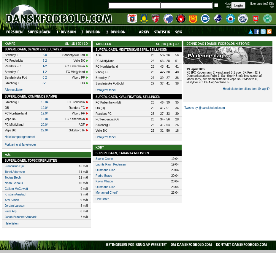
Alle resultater (14, 89)
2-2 (44, 60)
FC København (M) (108, 102)
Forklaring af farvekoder (20, 144)
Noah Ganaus (14, 183)
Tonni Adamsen (15, 172)
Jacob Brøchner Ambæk (21, 217)
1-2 (44, 66)
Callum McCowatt (16, 188)
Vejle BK (101, 130)
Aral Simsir (12, 200)
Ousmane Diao (105, 170)
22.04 (44, 130)
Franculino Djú (14, 166)
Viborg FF (102, 72)
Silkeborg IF (103, 125)
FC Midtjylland (105, 61)
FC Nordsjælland (107, 66)
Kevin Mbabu (104, 181)
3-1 (44, 83)
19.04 (44, 102)
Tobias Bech (13, 177)
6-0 (44, 55)
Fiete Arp (11, 211)
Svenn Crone (104, 158)
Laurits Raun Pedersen (111, 164)
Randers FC (104, 113)
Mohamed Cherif (107, 192)
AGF (99, 55)
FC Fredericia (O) (107, 119)
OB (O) (100, 108)
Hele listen (12, 223)
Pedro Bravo (104, 175)
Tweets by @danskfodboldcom (204, 107)
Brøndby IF (103, 77)
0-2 (44, 77)
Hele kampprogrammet (20, 137)
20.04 (44, 124)
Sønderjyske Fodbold (110, 83)
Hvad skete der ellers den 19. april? (246, 88)
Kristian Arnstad (15, 194)
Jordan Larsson (15, 205)
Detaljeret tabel (105, 90)
